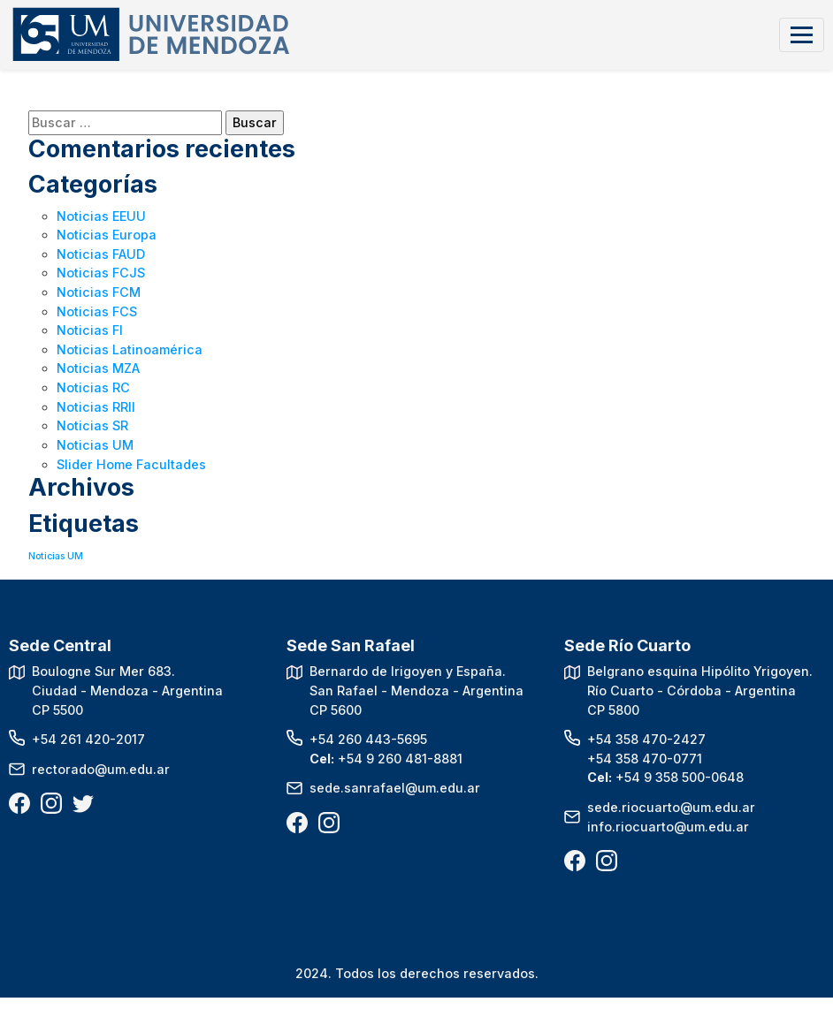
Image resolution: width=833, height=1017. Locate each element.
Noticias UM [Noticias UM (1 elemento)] (55, 556)
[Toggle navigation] (801, 35)
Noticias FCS (97, 311)
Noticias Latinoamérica (130, 349)
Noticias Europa (107, 234)
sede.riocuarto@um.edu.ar (671, 807)
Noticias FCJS (101, 272)
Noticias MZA (98, 368)
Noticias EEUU (101, 216)
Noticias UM (95, 444)
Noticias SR (92, 425)
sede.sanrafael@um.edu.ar (395, 787)
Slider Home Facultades (131, 464)
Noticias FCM (99, 292)
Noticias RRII (96, 406)
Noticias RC (93, 387)
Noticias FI (90, 330)
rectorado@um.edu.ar (101, 769)
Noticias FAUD (101, 254)
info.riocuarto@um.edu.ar (668, 826)
